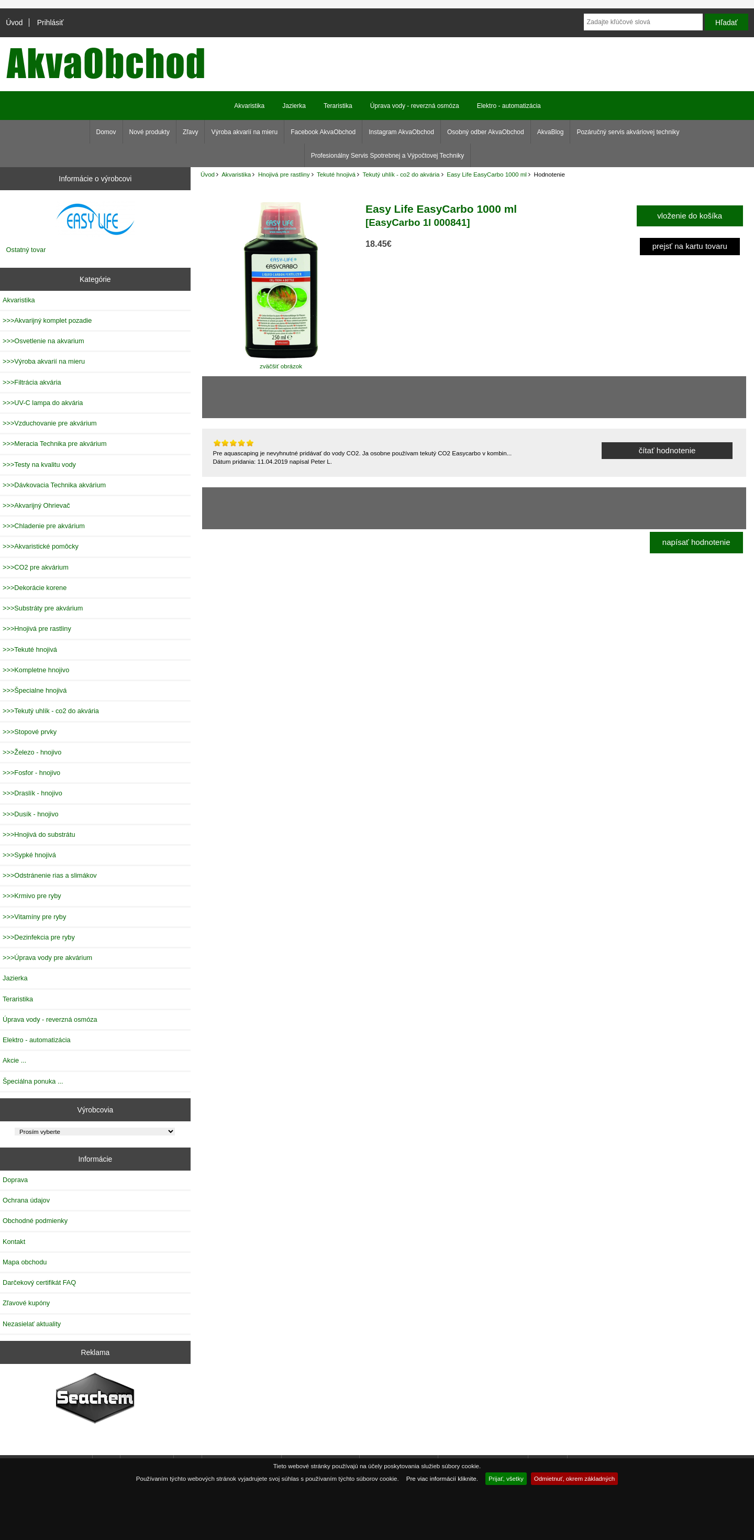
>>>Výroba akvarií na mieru (44, 361)
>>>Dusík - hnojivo (31, 814)
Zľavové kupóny (26, 1303)
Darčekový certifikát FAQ (39, 1282)
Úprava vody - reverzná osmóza (414, 106)
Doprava (15, 1180)
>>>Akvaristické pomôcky (41, 546)
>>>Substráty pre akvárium (43, 608)
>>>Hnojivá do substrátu (39, 834)
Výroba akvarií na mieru (244, 132)
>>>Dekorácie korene (34, 588)
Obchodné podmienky (35, 1221)
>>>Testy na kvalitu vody (39, 464)
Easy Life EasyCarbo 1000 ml (487, 174)
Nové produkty (149, 132)
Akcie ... (14, 1060)
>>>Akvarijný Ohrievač (36, 505)
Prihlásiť (50, 22)
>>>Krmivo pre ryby (32, 896)
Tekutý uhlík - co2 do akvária (401, 174)
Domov (106, 132)
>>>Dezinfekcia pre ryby (39, 937)
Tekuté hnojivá (336, 174)
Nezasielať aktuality (32, 1324)
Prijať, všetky (506, 1478)
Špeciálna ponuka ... (33, 1081)
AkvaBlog (550, 132)
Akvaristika (236, 174)
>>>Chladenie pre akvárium (44, 526)
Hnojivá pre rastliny (284, 174)
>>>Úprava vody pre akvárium (47, 958)
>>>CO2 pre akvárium (36, 567)
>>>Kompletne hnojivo (36, 670)
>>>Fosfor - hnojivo (31, 773)
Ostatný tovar (26, 250)
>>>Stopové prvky (30, 732)
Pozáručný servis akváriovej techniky (627, 132)
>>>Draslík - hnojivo (32, 793)
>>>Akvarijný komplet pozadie (47, 320)
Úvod (14, 22)
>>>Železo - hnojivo (32, 752)
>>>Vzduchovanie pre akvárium (50, 423)
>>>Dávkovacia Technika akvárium (54, 485)
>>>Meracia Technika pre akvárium (55, 443)
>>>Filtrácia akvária (32, 382)
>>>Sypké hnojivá (29, 855)
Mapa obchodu (25, 1262)
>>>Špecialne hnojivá (34, 690)
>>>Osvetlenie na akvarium (43, 341)
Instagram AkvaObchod (401, 132)
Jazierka (294, 106)
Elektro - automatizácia (509, 106)
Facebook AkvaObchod (323, 132)
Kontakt (14, 1242)
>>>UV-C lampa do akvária (43, 403)
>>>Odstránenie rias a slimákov (50, 875)
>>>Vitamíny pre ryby (34, 917)
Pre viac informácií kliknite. (442, 1478)
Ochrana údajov (26, 1200)
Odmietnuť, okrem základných (574, 1478)
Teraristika (338, 106)
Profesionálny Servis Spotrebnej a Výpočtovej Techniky (387, 155)
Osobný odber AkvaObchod (485, 132)
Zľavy (190, 132)
